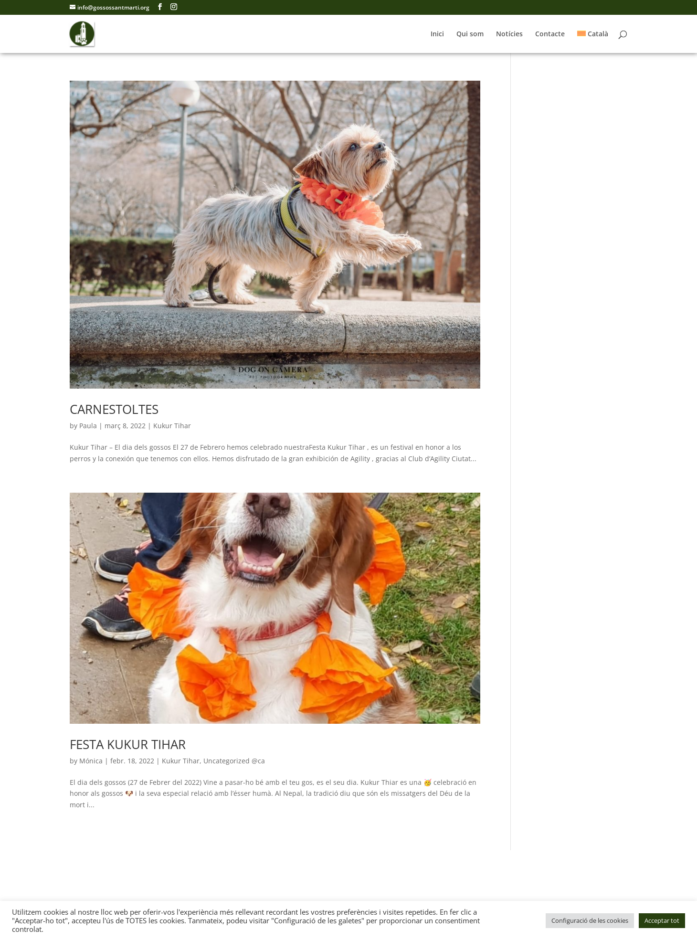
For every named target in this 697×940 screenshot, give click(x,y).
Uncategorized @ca (234, 760)
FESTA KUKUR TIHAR (128, 744)
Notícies (509, 34)
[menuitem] (592, 42)
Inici (437, 34)
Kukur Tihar (172, 425)
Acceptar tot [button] (661, 920)
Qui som (470, 34)
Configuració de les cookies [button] (589, 920)
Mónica (91, 760)
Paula (88, 425)
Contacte (550, 34)
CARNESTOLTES (114, 409)
